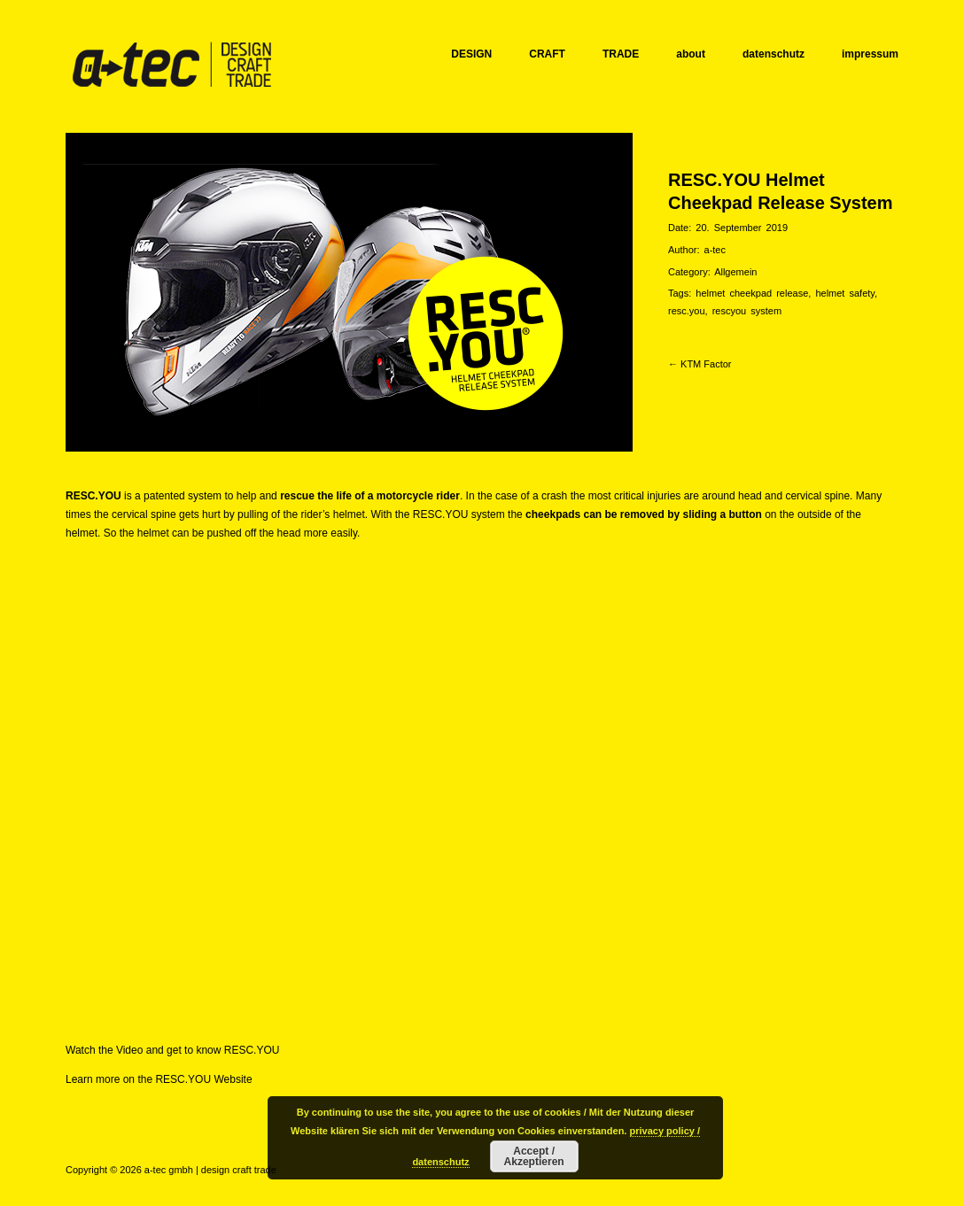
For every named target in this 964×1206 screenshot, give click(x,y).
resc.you (686, 310)
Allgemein (735, 272)
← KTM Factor (700, 364)
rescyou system (746, 310)
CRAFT (547, 54)
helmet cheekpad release (752, 293)
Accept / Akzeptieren (534, 1156)
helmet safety (845, 293)
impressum (870, 54)
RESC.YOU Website (203, 1079)
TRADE (620, 54)
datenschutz (773, 54)
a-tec (715, 249)
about (690, 54)
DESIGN (471, 54)
